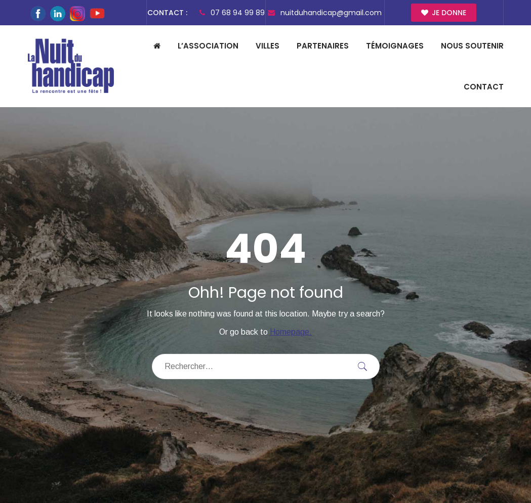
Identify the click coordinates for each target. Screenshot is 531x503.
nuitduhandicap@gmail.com (325, 13)
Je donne (443, 13)
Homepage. (291, 332)
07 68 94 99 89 (232, 13)
